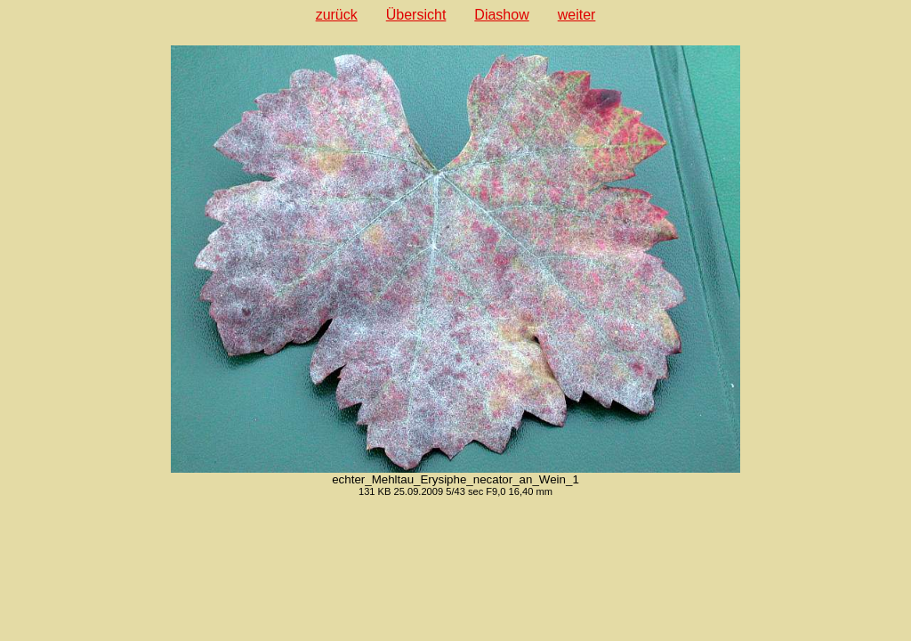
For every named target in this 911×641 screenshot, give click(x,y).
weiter (577, 14)
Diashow (501, 14)
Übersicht (416, 14)
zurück (337, 14)
